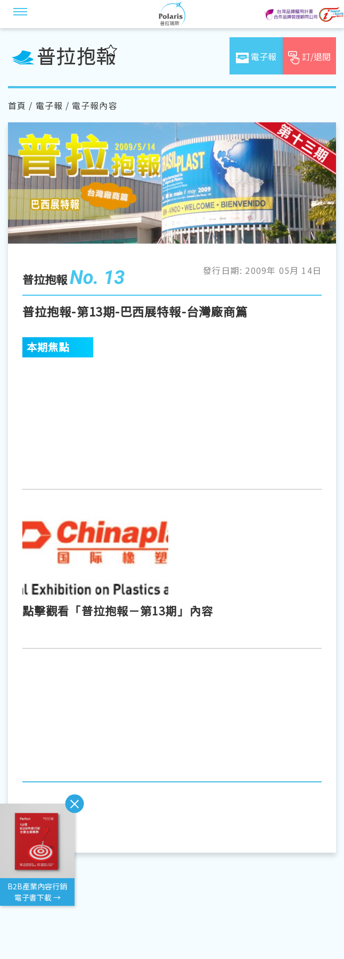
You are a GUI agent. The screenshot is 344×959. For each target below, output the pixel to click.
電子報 (49, 105)
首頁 (17, 105)
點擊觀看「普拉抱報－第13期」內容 (117, 611)
